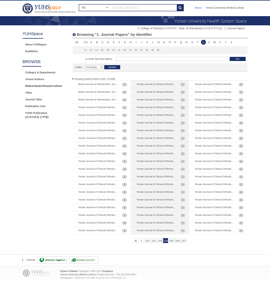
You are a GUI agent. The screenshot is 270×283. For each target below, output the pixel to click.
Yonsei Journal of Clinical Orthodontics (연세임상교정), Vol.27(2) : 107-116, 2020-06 (215, 145)
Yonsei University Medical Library (225, 7)
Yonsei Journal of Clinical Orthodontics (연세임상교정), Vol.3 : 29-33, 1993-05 (215, 191)
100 (141, 240)
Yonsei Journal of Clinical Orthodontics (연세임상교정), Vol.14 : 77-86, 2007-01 (156, 84)
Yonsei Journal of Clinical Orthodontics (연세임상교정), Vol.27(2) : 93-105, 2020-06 (215, 161)
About (198, 7)
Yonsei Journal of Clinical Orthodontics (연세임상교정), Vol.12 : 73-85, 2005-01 (98, 184)
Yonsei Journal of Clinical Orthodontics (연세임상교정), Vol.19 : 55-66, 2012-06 (156, 130)
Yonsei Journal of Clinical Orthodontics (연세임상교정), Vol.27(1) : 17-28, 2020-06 (215, 107)
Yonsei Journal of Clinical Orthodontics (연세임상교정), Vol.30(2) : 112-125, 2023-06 (215, 222)
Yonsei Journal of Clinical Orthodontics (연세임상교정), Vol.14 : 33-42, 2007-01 (98, 230)
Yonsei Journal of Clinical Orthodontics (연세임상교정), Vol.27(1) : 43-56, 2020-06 (215, 122)
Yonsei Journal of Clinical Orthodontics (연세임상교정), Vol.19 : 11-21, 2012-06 (156, 99)
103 (160, 240)
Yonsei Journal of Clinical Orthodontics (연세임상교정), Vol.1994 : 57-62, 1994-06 (156, 153)
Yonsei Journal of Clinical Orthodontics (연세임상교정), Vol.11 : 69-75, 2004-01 (98, 161)
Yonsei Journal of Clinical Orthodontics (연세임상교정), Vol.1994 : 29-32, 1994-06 (156, 145)
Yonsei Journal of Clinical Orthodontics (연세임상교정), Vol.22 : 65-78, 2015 (156, 207)
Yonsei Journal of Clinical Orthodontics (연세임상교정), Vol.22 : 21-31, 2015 (156, 184)
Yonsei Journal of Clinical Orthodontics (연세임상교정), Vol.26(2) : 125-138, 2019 (215, 91)
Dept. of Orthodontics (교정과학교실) (200, 28)
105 (171, 240)
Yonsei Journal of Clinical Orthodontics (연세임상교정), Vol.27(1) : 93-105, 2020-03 (215, 138)
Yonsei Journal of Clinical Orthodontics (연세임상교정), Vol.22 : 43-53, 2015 (156, 199)
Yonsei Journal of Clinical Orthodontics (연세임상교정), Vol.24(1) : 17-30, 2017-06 (215, 84)
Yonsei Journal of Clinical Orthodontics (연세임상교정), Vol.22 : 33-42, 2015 (156, 191)
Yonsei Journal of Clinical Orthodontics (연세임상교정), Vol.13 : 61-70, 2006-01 (98, 207)
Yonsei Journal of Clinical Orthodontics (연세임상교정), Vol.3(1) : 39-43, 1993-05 (215, 207)
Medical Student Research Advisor (43, 85)
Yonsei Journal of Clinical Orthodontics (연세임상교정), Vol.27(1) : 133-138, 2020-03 (215, 99)
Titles (28, 92)
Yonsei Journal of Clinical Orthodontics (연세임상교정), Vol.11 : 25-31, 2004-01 (98, 153)
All (76, 42)
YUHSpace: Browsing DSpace (49, 8)
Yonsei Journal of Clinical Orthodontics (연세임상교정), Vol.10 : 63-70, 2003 (98, 122)
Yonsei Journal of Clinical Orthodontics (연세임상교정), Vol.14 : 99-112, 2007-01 (156, 91)
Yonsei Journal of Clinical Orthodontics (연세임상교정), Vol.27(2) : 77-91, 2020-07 (215, 153)
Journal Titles (33, 99)
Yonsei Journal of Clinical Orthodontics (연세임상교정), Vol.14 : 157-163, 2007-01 (98, 215)
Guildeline (31, 51)
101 (147, 240)
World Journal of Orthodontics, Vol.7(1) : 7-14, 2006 (98, 91)
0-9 (86, 42)
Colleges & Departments (40, 72)
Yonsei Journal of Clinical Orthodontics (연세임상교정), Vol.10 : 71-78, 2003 (98, 138)
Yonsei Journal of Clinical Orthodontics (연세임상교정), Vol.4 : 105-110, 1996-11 (215, 230)
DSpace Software (68, 271)
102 (154, 240)
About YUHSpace (36, 44)
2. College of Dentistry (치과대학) (157, 28)
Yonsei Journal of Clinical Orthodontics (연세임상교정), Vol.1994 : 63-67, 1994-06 (156, 161)
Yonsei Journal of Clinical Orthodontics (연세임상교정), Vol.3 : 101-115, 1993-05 (215, 176)
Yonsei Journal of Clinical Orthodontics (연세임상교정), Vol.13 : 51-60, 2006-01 (98, 199)
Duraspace (107, 271)
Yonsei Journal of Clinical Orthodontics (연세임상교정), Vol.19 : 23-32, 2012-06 (156, 115)
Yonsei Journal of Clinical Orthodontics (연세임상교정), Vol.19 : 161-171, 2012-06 (156, 107)
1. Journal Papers (234, 28)
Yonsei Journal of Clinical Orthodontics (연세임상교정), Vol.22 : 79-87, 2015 (156, 215)
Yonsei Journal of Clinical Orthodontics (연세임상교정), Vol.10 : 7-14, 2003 (98, 130)
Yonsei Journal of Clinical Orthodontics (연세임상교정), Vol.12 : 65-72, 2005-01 (98, 168)
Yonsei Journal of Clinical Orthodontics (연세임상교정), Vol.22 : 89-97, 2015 (156, 222)
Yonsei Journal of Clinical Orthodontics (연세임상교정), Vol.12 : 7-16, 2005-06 (98, 176)
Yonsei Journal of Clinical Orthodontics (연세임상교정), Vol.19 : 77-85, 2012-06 (156, 138)
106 (177, 240)
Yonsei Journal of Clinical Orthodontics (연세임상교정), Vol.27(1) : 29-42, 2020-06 (215, 115)
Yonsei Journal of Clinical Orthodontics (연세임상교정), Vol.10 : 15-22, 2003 (98, 115)
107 (184, 240)
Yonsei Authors (34, 79)
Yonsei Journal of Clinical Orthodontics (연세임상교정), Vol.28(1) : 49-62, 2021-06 (215, 168)
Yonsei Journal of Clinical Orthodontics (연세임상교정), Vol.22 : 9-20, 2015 (156, 230)
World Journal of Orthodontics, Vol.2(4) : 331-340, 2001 (98, 84)
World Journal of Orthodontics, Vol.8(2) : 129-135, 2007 (98, 99)
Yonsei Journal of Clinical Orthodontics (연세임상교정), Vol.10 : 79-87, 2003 (98, 145)
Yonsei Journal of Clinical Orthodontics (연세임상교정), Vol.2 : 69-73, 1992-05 (156, 168)
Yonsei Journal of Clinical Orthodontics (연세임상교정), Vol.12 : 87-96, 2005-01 (98, 191)
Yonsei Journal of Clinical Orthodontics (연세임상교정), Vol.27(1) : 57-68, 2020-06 (215, 130)
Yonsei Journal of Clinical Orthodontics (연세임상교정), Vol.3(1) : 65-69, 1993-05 (215, 215)
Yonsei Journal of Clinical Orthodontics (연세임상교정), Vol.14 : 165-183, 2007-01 (98, 222)
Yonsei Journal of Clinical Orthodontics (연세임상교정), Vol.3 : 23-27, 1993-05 (215, 184)
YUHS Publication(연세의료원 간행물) (37, 115)
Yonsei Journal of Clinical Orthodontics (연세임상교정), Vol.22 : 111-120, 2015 (156, 176)
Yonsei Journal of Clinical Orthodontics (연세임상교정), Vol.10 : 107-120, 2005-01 (98, 107)
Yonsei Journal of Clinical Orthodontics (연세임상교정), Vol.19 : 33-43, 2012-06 (156, 122)
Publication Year (35, 106)
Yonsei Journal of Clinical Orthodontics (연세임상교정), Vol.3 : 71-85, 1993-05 (215, 199)
